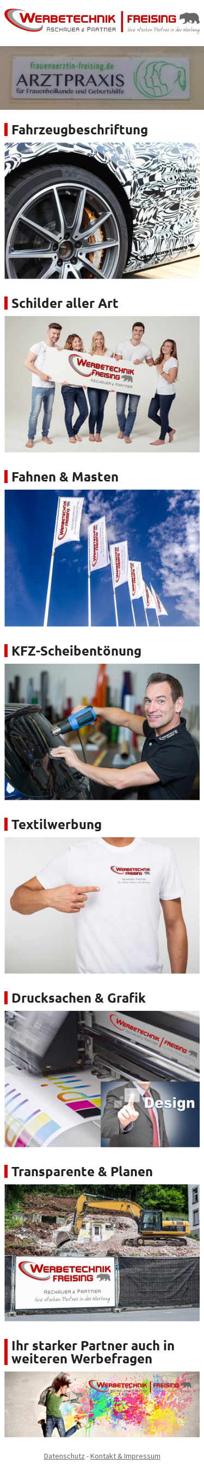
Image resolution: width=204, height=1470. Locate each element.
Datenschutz (64, 1456)
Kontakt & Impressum (125, 1456)
